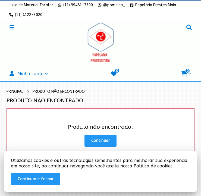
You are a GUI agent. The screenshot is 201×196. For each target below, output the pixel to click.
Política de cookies (153, 166)
